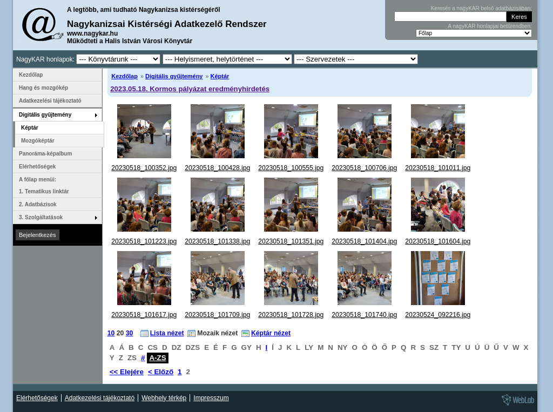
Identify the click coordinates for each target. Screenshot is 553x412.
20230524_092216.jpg (437, 315)
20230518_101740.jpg (364, 315)
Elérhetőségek (37, 167)
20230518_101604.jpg (437, 241)
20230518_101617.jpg (144, 315)
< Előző (160, 372)
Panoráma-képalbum (45, 154)
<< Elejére (127, 372)
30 (129, 333)
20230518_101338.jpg (217, 241)
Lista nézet (167, 333)
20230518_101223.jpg (144, 241)
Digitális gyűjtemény (174, 76)
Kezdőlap (124, 76)
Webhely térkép (163, 398)
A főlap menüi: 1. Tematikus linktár (44, 185)
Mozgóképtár (38, 141)
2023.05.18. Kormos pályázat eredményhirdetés (189, 89)
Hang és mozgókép (43, 88)
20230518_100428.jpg (217, 168)
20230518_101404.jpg (364, 241)
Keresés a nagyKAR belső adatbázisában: (481, 8)
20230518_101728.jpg (290, 315)
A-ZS (157, 358)
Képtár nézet (271, 333)
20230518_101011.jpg (437, 168)
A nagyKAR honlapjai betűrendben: (490, 26)
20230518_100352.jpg (144, 168)
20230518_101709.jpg (217, 315)
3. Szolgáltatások (41, 217)
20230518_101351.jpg (290, 241)
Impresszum (210, 398)
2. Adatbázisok (38, 204)
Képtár (220, 76)
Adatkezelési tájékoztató (50, 101)
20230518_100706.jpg (364, 168)
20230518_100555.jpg (290, 168)
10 (111, 333)
